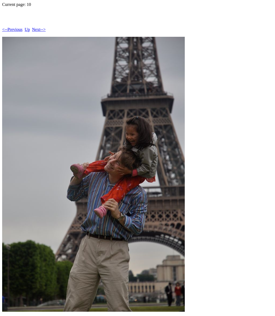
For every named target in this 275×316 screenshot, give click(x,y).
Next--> (39, 29)
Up (27, 29)
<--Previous (12, 29)
